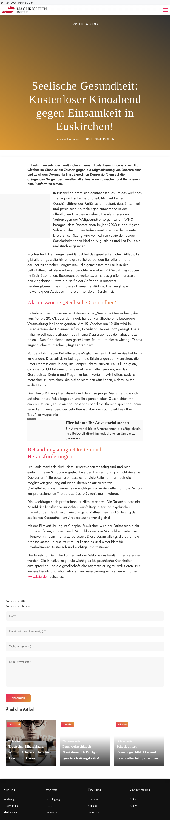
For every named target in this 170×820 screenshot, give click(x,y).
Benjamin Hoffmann (67, 139)
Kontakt (92, 805)
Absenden (18, 698)
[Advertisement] (85, 53)
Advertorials (11, 805)
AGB (49, 805)
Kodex (133, 805)
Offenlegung (53, 799)
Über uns (93, 799)
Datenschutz (53, 812)
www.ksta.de (37, 576)
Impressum (94, 812)
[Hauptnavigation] (163, 10)
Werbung (9, 799)
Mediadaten (10, 812)
